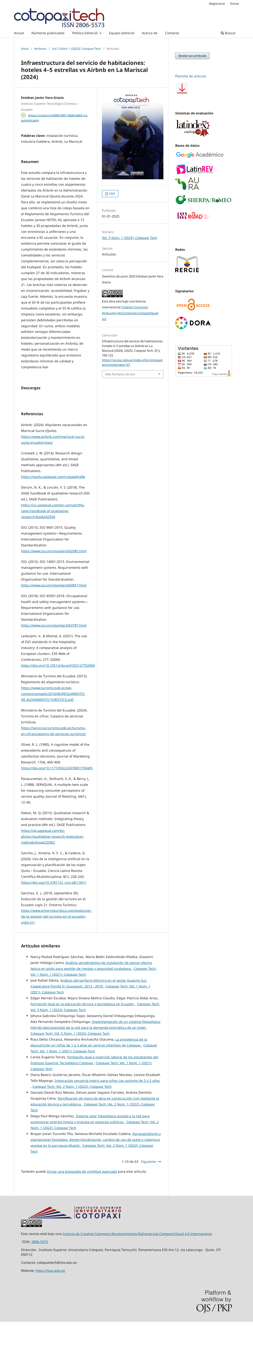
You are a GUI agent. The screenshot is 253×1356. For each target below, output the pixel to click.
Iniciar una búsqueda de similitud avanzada (82, 1205)
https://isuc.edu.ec (50, 1304)
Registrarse (217, 3)
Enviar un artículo (192, 56)
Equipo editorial (121, 33)
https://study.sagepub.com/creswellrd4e (53, 511)
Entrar (234, 3)
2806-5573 (39, 1276)
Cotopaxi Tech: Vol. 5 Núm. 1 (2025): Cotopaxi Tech (70, 1067)
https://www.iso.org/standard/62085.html (54, 585)
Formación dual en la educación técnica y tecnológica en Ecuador (83, 1038)
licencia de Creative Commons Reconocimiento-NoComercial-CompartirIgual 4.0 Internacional (137, 1268)
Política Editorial (85, 33)
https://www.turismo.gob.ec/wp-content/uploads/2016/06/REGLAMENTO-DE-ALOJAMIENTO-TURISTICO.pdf (53, 728)
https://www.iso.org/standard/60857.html (54, 619)
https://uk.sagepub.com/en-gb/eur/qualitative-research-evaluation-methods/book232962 (52, 870)
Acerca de (149, 33)
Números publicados (48, 33)
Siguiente (148, 1195)
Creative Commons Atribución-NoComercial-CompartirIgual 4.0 (130, 313)
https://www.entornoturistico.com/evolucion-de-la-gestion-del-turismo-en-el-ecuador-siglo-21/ (56, 950)
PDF (112, 194)
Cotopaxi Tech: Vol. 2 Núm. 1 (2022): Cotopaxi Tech (72, 1120)
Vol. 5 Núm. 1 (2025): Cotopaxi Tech (76, 48)
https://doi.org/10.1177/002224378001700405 (57, 802)
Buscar (228, 33)
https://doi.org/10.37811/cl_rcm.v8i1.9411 (54, 916)
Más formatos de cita (120, 374)
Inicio (25, 48)
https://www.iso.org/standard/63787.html (54, 659)
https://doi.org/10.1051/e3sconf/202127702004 (58, 699)
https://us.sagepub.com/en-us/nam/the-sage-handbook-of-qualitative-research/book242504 (53, 545)
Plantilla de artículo (190, 76)
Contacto (172, 33)
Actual (19, 33)
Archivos (40, 48)
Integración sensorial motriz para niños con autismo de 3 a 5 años (107, 1115)
